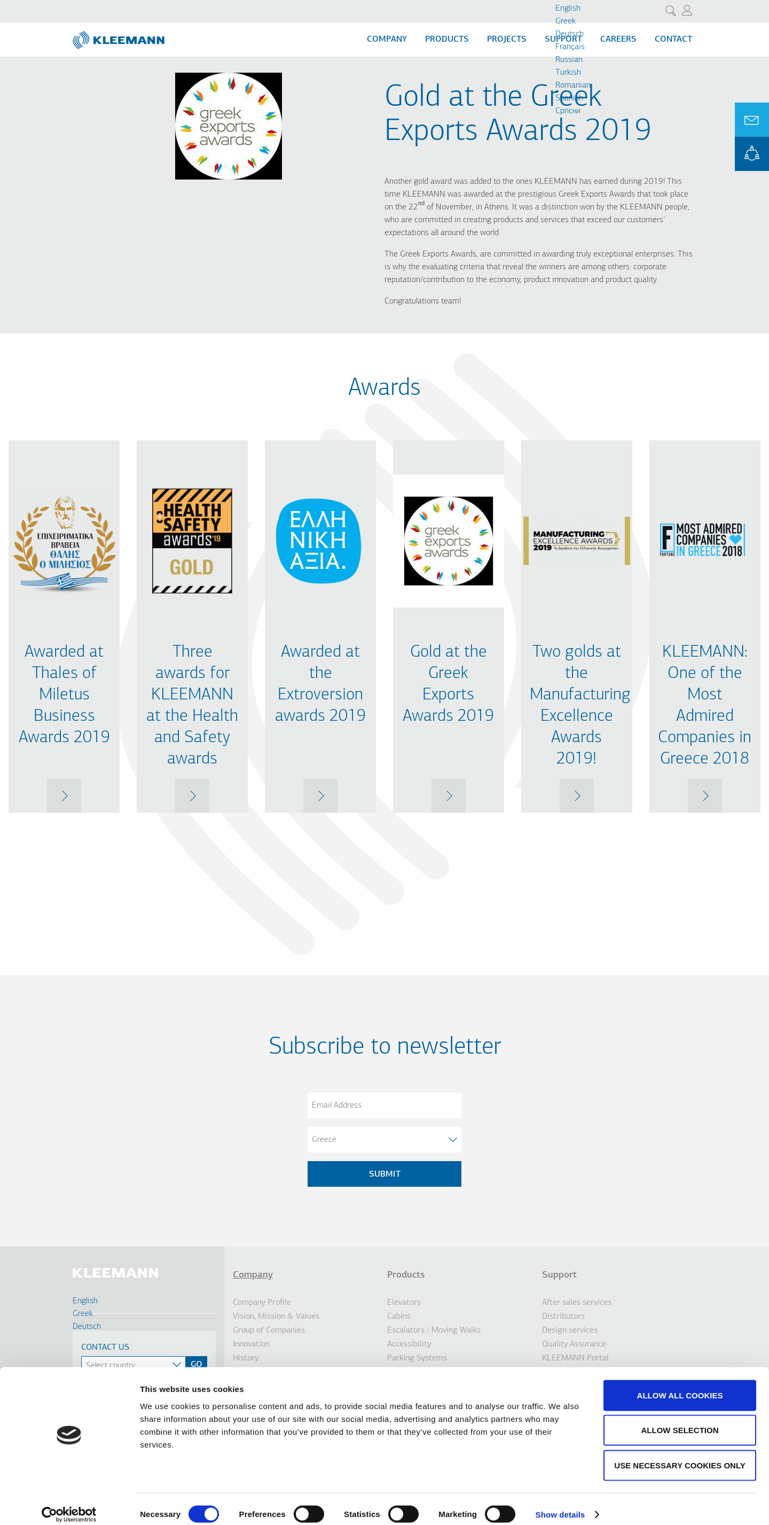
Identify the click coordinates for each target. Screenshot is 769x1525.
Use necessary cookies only (679, 1454)
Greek (565, 21)
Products (447, 39)
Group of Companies (269, 1330)
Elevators (404, 1302)
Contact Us (105, 1347)
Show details (560, 1503)
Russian (569, 60)
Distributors (563, 1316)
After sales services (576, 1302)
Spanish (569, 98)
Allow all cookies (680, 1384)
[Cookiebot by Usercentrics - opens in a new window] (69, 1504)
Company (387, 39)
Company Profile (262, 1302)
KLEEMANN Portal (752, 154)
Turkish (568, 72)
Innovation (251, 1344)
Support (559, 1275)
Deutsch (569, 34)
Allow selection (680, 1420)
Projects (507, 39)
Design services (570, 1330)
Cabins (399, 1316)
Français (570, 47)
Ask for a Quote (752, 120)
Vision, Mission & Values (276, 1316)
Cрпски (567, 111)
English (567, 8)
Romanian (573, 85)
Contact (673, 39)
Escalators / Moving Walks (434, 1330)
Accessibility (409, 1344)
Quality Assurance (574, 1344)
